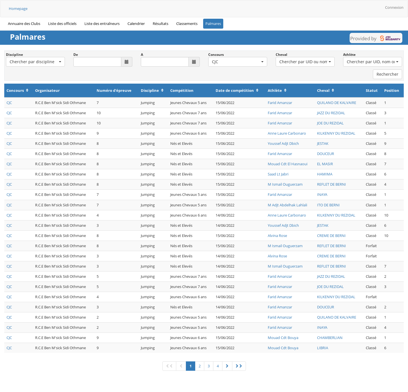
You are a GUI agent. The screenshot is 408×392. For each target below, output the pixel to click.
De (75, 54)
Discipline (14, 54)
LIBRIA (322, 347)
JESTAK (322, 143)
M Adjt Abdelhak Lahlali (287, 204)
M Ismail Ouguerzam (285, 184)
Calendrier (136, 23)
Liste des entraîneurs (102, 23)
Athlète (349, 54)
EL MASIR (325, 163)
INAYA (322, 194)
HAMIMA (324, 174)
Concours (216, 54)
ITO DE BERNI (328, 204)
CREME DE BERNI (331, 235)
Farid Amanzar (280, 102)
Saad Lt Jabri (278, 174)
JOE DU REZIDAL (330, 123)
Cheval (281, 54)
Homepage (18, 8)
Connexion (394, 7)
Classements (186, 23)
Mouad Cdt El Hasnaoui (287, 163)
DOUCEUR (325, 153)
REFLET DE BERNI (331, 184)
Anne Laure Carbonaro (287, 133)
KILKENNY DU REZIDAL (336, 133)
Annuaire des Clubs (24, 23)
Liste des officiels (62, 23)
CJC (9, 102)
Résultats (160, 23)
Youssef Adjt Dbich (283, 143)
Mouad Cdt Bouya (283, 337)
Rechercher (387, 74)
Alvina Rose (277, 235)
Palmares (213, 23)
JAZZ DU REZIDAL (331, 112)
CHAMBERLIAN (330, 337)
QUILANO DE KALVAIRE (336, 102)
